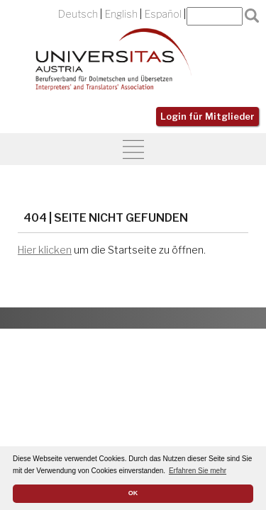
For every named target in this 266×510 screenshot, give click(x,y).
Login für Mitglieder (207, 116)
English (121, 14)
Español (163, 14)
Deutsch (78, 14)
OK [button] (133, 493)
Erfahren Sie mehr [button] (197, 471)
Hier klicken (45, 250)
